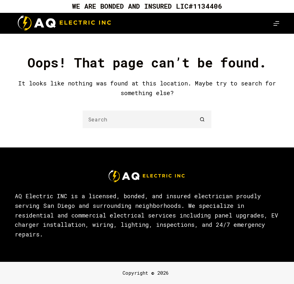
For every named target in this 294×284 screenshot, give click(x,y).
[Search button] (202, 119)
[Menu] (276, 23)
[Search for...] (138, 119)
